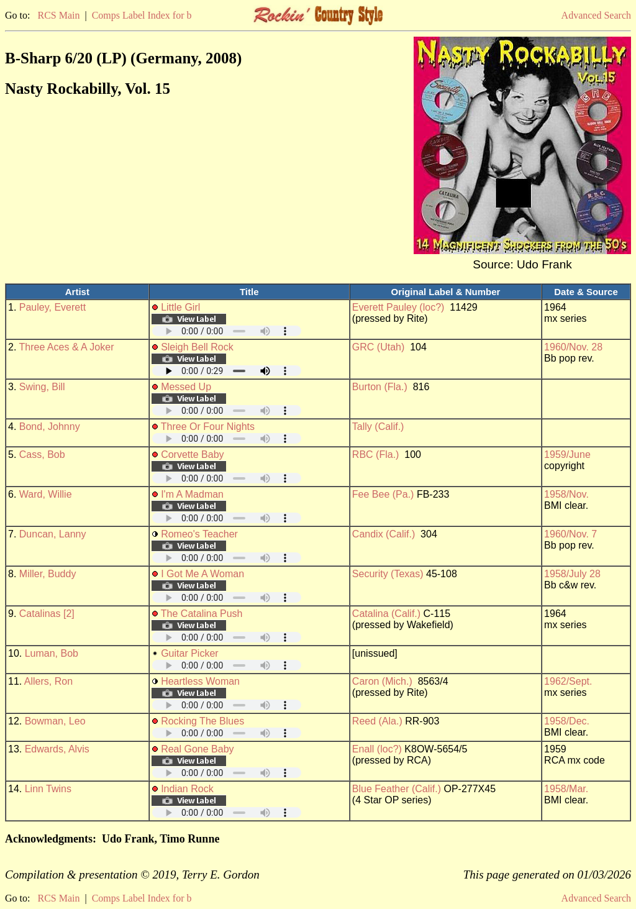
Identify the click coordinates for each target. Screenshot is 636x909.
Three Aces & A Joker (66, 347)
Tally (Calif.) (378, 426)
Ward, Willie (45, 494)
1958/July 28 (572, 574)
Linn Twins (48, 788)
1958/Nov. (566, 494)
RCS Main (58, 15)
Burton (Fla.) (379, 386)
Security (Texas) (388, 574)
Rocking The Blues (202, 721)
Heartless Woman (200, 681)
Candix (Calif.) (383, 534)
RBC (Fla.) (375, 454)
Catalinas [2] (47, 613)
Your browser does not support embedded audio (226, 331)
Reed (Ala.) (377, 721)
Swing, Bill (42, 386)
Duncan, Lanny (52, 534)
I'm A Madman (192, 494)
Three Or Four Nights (208, 426)
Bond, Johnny (49, 426)
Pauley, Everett (52, 307)
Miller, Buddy (47, 574)
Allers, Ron (48, 681)
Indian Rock (187, 788)
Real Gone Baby (197, 749)
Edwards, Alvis (57, 749)
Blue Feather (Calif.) (396, 788)
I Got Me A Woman (202, 574)
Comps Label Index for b (142, 15)
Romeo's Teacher (199, 534)
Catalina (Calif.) (386, 613)
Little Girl (180, 307)
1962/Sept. (568, 681)
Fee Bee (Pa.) (383, 494)
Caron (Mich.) (382, 681)
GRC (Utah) (378, 347)
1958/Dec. (566, 721)
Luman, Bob (51, 653)
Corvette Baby (192, 454)
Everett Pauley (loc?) (398, 307)
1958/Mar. (566, 788)
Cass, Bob (42, 454)
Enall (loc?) (377, 749)
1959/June (567, 454)
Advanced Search (596, 15)
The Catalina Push (202, 613)
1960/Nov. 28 (573, 347)
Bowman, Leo (55, 721)
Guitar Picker (189, 653)
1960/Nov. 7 (570, 534)
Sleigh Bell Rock (197, 347)
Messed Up (186, 386)
